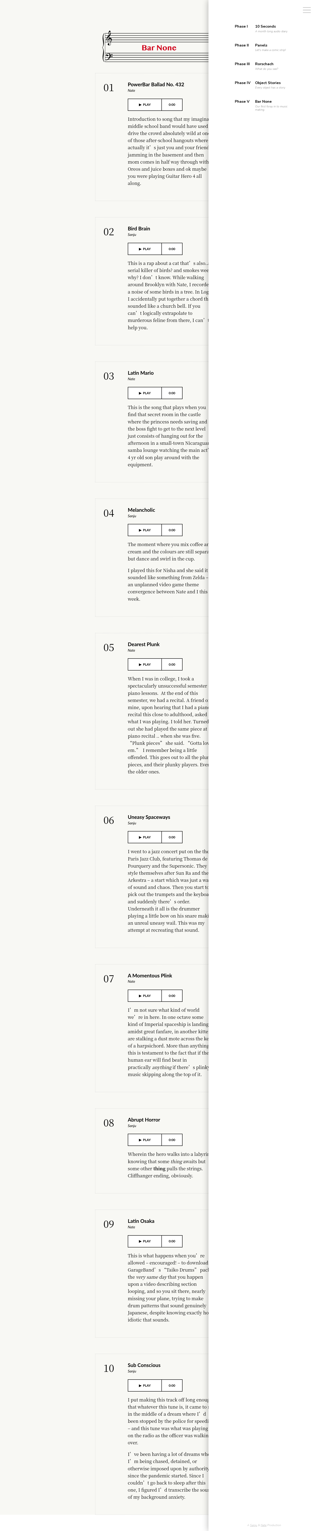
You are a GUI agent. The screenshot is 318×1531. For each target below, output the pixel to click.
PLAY (147, 104)
